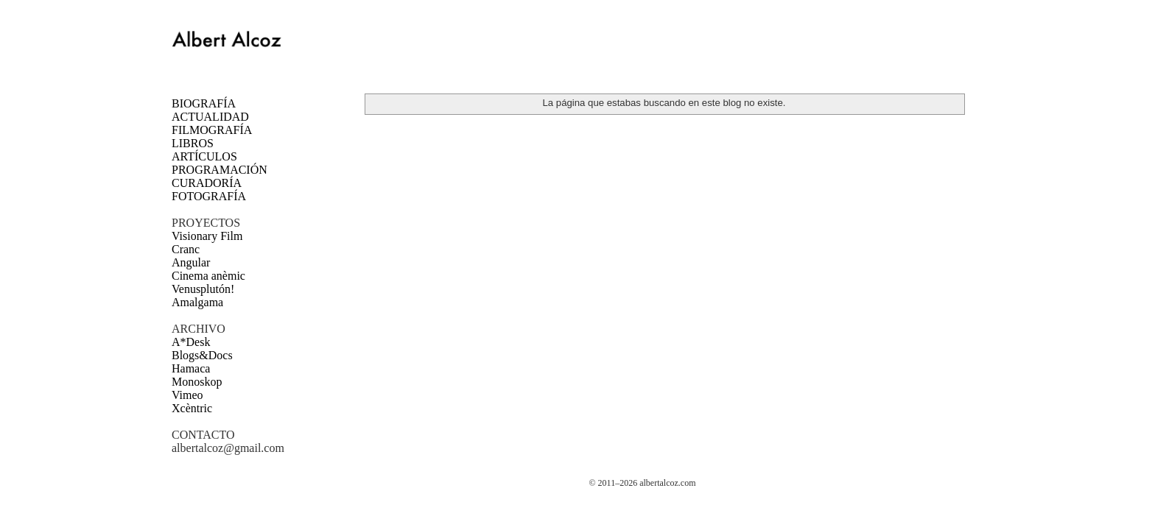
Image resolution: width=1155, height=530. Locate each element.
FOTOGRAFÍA (209, 196)
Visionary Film (207, 236)
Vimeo (187, 395)
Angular (191, 262)
